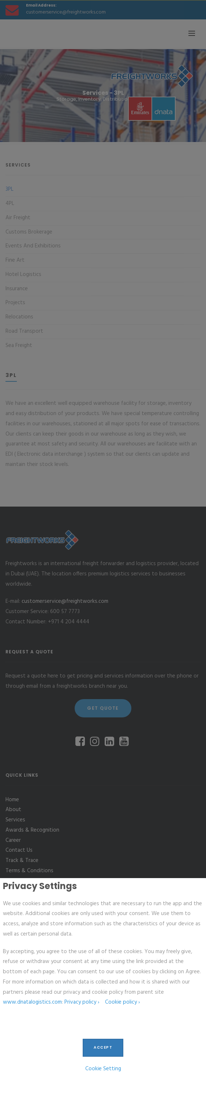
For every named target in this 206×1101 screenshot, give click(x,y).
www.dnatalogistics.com (32, 1002)
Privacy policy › (81, 1002)
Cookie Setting (103, 1068)
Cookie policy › (122, 1002)
